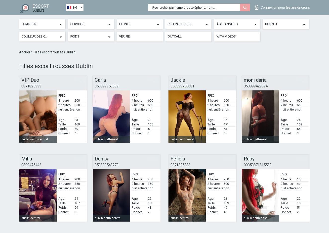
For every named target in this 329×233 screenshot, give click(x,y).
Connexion (282, 7)
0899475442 (31, 165)
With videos (226, 36)
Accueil (25, 52)
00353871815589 (258, 165)
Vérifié (124, 36)
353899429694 (256, 86)
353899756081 (182, 86)
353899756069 (107, 86)
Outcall (175, 36)
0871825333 (31, 86)
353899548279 (107, 165)
